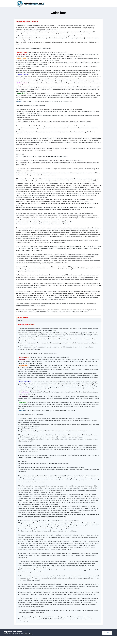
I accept (107, 632)
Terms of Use (28, 633)
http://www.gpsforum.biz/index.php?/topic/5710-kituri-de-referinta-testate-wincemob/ (42, 156)
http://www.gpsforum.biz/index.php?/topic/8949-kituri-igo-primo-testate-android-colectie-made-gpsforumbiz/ (49, 160)
